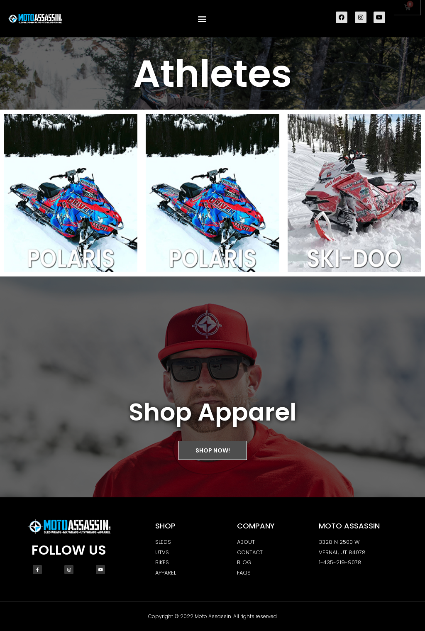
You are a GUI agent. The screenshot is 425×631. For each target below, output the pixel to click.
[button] (202, 17)
